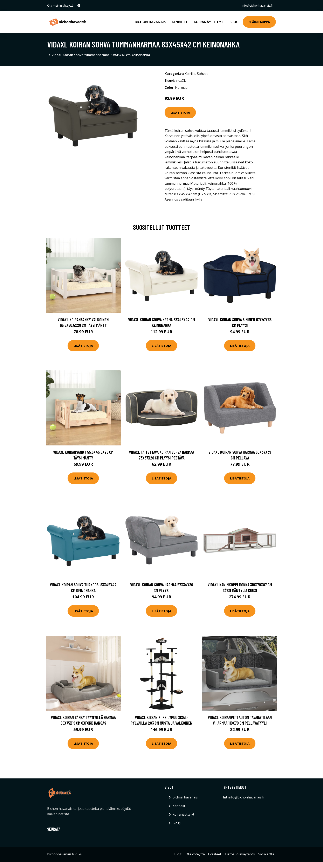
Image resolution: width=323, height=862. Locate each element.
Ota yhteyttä (195, 854)
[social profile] (79, 5)
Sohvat (202, 73)
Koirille (190, 73)
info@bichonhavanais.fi (257, 5)
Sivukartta (266, 854)
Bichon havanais (150, 22)
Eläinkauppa (259, 22)
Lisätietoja (180, 112)
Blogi (234, 22)
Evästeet (214, 854)
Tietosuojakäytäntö (240, 854)
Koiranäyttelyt (208, 22)
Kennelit (180, 22)
